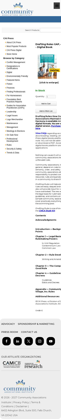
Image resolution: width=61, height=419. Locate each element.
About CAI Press (14, 42)
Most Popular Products (16, 46)
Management (12, 127)
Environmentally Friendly (17, 76)
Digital (9, 72)
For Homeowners (14, 95)
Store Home (12, 54)
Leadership (11, 112)
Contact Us (29, 332)
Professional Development (12, 140)
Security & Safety (14, 149)
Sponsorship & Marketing (36, 323)
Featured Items (13, 80)
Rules (9, 145)
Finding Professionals (16, 92)
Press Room (9, 332)
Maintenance (12, 123)
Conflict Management (16, 62)
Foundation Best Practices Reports (14, 100)
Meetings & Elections (16, 131)
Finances (11, 88)
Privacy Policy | (22, 402)
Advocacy (8, 323)
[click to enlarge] (49, 82)
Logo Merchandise (15, 119)
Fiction (9, 84)
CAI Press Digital (14, 50)
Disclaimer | (22, 406)
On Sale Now (12, 135)
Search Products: (32, 30)
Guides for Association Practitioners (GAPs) (16, 106)
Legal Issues (12, 115)
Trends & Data (13, 153)
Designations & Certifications (13, 67)
